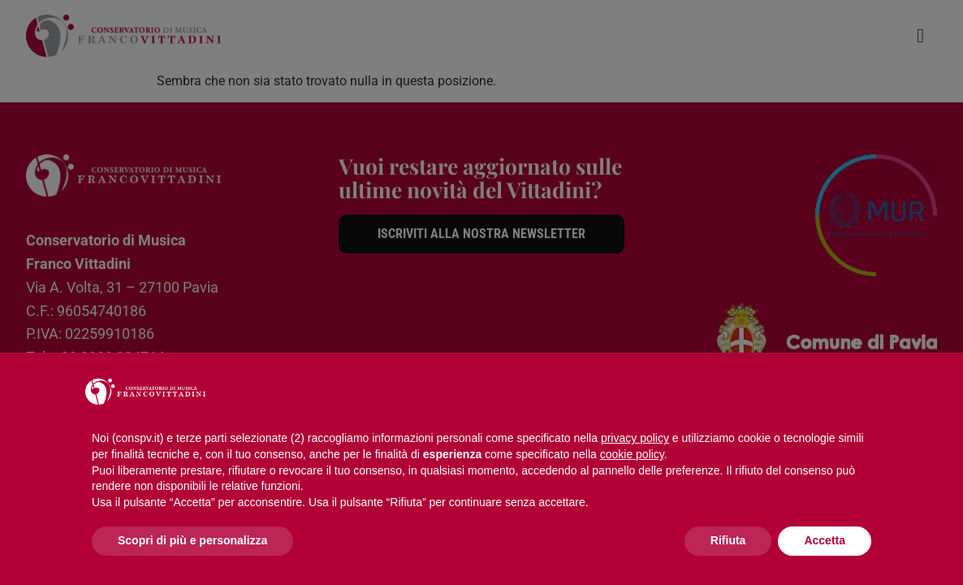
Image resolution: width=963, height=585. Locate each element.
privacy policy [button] (635, 437)
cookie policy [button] (632, 454)
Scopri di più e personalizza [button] (192, 540)
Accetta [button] (824, 540)
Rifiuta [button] (728, 540)
